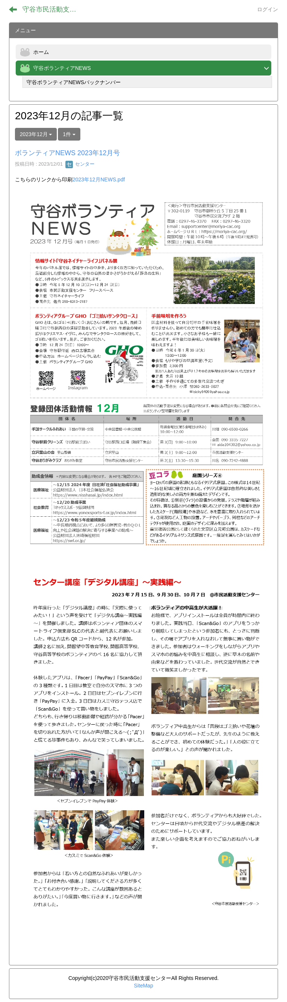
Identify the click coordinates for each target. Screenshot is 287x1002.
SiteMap (143, 986)
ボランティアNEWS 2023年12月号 (67, 153)
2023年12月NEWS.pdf (98, 179)
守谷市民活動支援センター (54, 9)
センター (80, 164)
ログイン (267, 9)
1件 (69, 134)
